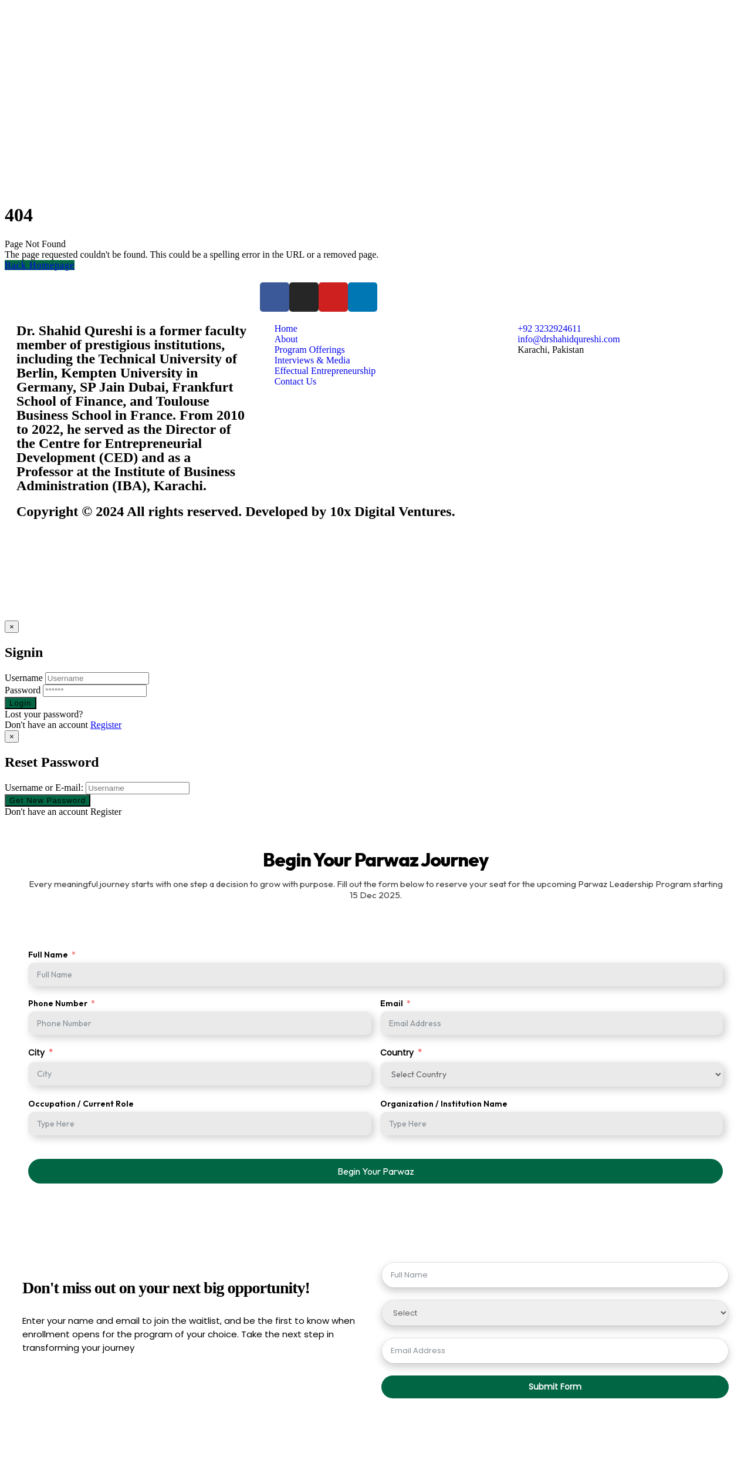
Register (105, 725)
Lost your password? (44, 714)
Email (391, 1003)
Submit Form (555, 1387)
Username (24, 678)
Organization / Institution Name (444, 1103)
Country (397, 1052)
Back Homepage (40, 265)
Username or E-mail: (44, 788)
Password (22, 690)
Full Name (48, 954)
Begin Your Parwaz (375, 1171)
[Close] (12, 627)
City (36, 1052)
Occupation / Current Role (81, 1103)
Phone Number (57, 1003)
